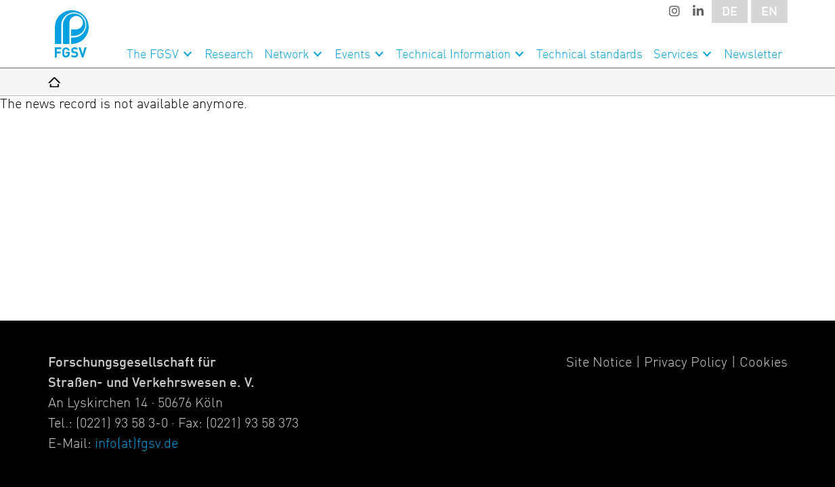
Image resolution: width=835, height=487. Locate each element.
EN (769, 12)
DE (729, 12)
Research (229, 55)
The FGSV (153, 55)
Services (676, 55)
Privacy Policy (685, 363)
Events (352, 55)
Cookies (764, 363)
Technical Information (453, 55)
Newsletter (753, 55)
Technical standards (589, 55)
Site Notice (599, 363)
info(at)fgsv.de (136, 444)
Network (286, 55)
